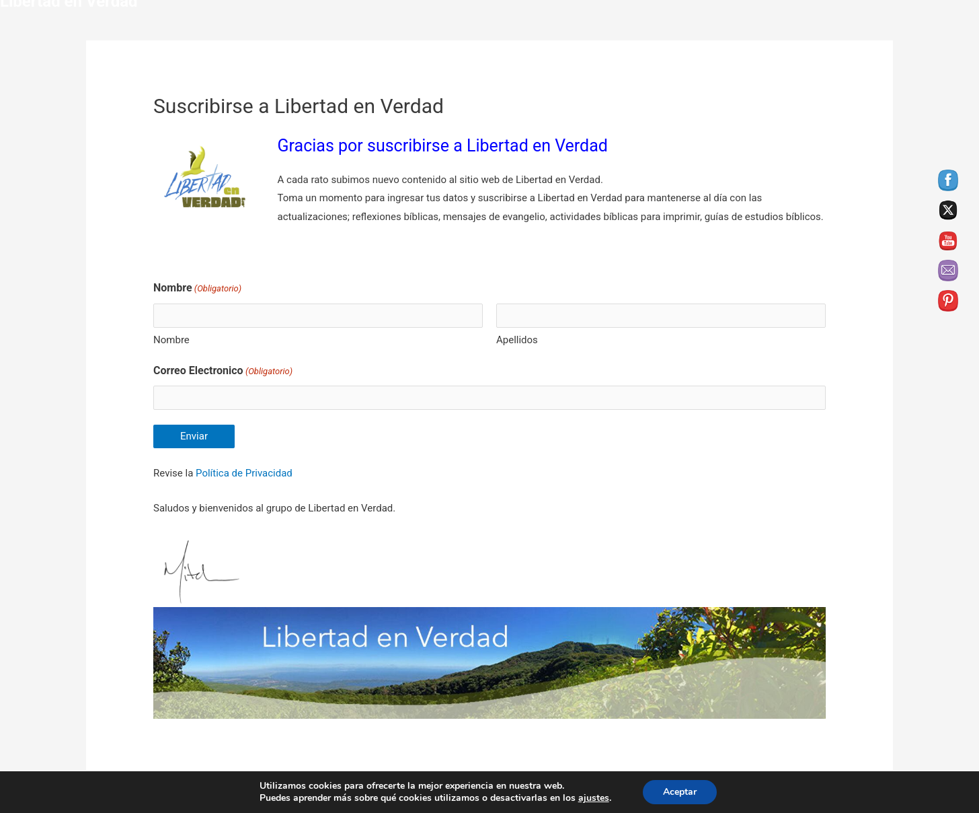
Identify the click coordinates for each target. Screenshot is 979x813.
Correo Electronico (222, 371)
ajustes (593, 798)
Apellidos (517, 340)
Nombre (171, 340)
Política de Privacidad (244, 473)
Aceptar (680, 791)
